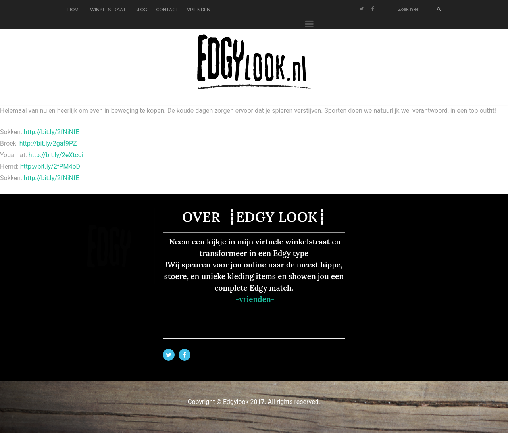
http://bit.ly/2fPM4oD (50, 166)
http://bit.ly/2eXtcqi (56, 155)
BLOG (141, 9)
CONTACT (167, 9)
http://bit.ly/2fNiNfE (51, 132)
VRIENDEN (198, 9)
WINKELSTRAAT (108, 9)
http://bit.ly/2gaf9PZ (48, 143)
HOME (74, 9)
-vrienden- (255, 299)
